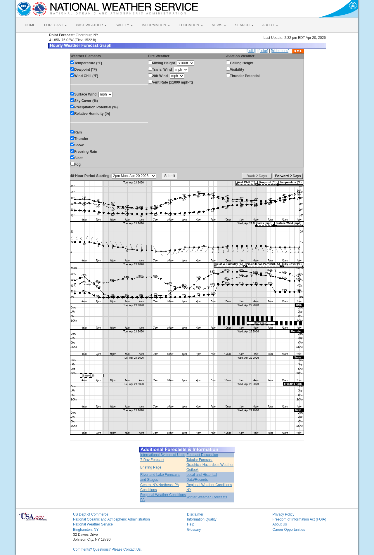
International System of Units (162, 455)
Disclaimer (195, 514)
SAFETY (124, 25)
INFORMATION (156, 25)
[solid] (251, 51)
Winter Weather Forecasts (206, 497)
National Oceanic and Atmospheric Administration (111, 519)
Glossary (194, 530)
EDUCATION (191, 25)
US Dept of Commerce (90, 514)
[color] (263, 51)
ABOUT (270, 25)
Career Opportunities (289, 530)
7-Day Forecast (152, 460)
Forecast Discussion (202, 455)
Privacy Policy (284, 514)
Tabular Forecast (199, 460)
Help (190, 524)
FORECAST (55, 25)
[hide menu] (280, 51)
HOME (30, 25)
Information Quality (202, 519)
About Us (280, 524)
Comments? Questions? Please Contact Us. (107, 549)
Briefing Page (150, 467)
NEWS (219, 25)
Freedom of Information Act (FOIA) (299, 519)
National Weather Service (93, 524)
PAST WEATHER (91, 25)
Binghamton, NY (85, 530)
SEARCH (244, 25)
